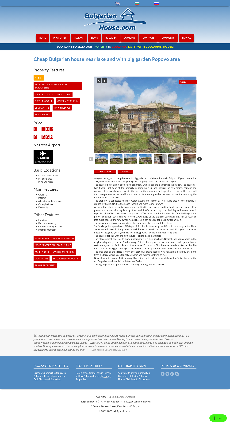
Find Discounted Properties (47, 379)
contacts (148, 37)
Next (104, 80)
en (117, 3)
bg (137, 3)
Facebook (163, 374)
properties (60, 37)
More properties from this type (53, 245)
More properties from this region (54, 238)
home (42, 37)
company (129, 37)
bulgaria (110, 37)
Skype (177, 374)
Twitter (167, 374)
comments (168, 37)
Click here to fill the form (138, 379)
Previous (99, 80)
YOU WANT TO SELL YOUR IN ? (115, 46)
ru (156, 3)
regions (79, 37)
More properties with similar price (55, 252)
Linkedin (172, 374)
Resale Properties (45, 265)
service (186, 37)
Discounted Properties (66, 258)
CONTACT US (105, 171)
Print (125, 171)
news (94, 37)
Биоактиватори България (122, 396)
